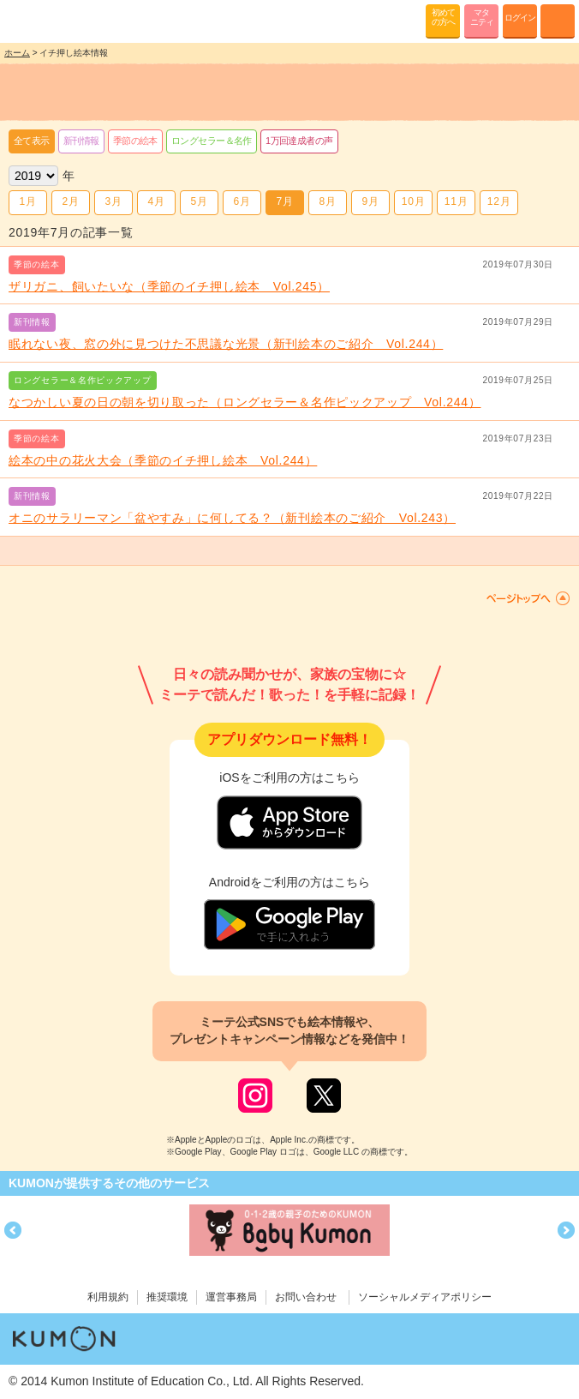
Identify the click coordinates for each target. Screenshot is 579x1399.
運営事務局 (231, 1297)
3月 (113, 201)
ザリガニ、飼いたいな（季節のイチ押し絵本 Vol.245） (169, 286)
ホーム (17, 52)
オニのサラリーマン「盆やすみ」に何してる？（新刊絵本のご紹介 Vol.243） (232, 518)
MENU (557, 21)
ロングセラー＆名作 (211, 140)
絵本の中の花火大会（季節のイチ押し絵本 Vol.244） (163, 460)
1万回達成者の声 (299, 140)
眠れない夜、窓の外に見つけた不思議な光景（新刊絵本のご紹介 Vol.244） (226, 344)
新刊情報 (81, 140)
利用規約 (107, 1297)
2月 (70, 201)
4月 (155, 201)
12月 (498, 201)
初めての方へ (443, 17)
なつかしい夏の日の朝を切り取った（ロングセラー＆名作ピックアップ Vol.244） (245, 402)
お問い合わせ (306, 1297)
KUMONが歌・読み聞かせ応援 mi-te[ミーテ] (53, 20)
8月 (327, 201)
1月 (27, 201)
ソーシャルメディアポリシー (425, 1297)
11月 (456, 201)
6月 (241, 201)
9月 (370, 201)
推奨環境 (167, 1297)
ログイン (519, 17)
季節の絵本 (135, 140)
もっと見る (289, 551)
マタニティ (481, 17)
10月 (413, 201)
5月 (198, 201)
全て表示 (32, 140)
